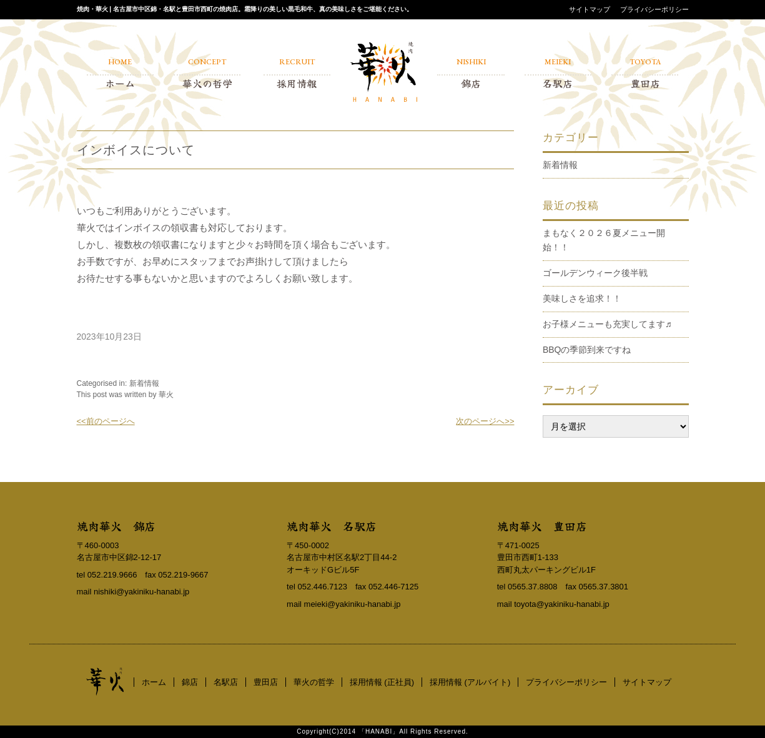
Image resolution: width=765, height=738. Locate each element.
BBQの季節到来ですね (587, 350)
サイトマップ (589, 9)
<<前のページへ (106, 421)
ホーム (154, 682)
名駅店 (226, 682)
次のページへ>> (485, 421)
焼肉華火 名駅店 (332, 526)
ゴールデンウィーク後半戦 (595, 273)
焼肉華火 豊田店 (542, 526)
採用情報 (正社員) (382, 682)
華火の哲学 (314, 682)
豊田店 (266, 682)
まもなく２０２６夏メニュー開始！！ (604, 240)
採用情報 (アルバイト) (470, 682)
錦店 (190, 682)
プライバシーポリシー (654, 9)
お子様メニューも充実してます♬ (607, 324)
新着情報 (144, 383)
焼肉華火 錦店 (116, 526)
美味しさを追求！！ (582, 298)
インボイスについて (136, 150)
